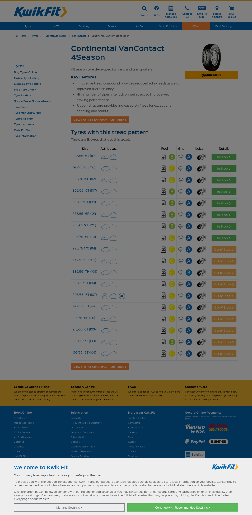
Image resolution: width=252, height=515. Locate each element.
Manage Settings (69, 507)
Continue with (182, 507)
